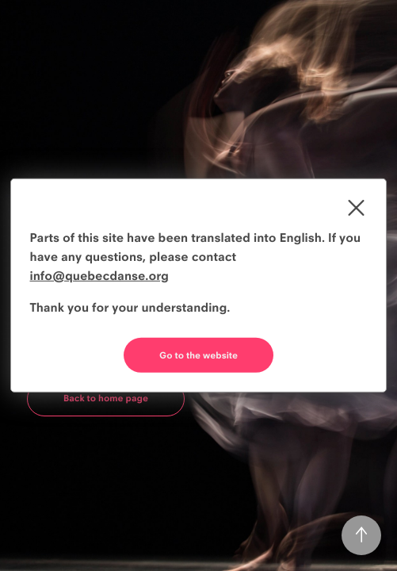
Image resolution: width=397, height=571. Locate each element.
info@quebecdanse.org (99, 275)
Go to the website (198, 355)
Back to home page (105, 398)
